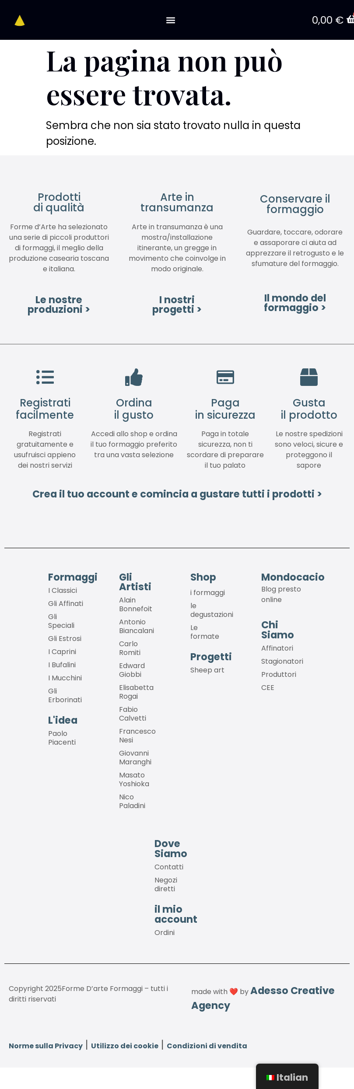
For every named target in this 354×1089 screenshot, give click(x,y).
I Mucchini (65, 678)
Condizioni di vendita (207, 1046)
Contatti (168, 867)
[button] (170, 20)
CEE (267, 688)
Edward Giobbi (132, 670)
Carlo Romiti (129, 648)
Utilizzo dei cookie (124, 1046)
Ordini (164, 933)
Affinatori (277, 649)
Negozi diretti (165, 884)
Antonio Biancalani (136, 626)
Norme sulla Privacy (46, 1046)
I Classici (62, 591)
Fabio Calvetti (132, 714)
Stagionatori (282, 662)
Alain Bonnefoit (135, 604)
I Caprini (62, 652)
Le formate (204, 632)
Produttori (278, 675)
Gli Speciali (61, 621)
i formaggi (207, 593)
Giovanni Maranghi (135, 758)
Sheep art (207, 670)
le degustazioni (211, 610)
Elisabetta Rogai (136, 692)
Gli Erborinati (65, 695)
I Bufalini (62, 665)
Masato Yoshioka (134, 779)
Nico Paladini (132, 801)
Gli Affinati (65, 604)
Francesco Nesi (137, 736)
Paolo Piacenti (62, 738)
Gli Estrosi (64, 639)
